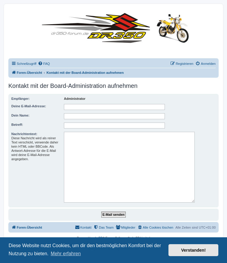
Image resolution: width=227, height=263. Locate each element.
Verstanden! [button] (193, 250)
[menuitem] (44, 63)
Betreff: (17, 124)
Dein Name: (20, 115)
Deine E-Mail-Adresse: (28, 106)
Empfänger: (20, 98)
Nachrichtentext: (24, 134)
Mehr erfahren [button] (66, 253)
